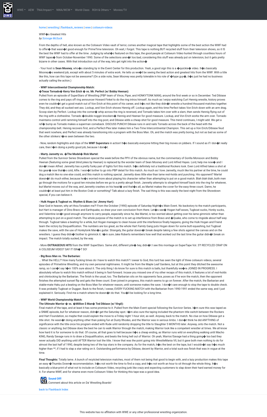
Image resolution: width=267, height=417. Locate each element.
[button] (21, 10)
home (42, 27)
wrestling (53, 27)
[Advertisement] (133, 402)
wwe (88, 27)
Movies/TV (121, 10)
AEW (31, 10)
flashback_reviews (72, 27)
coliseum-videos (103, 27)
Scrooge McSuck (52, 38)
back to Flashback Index (53, 389)
